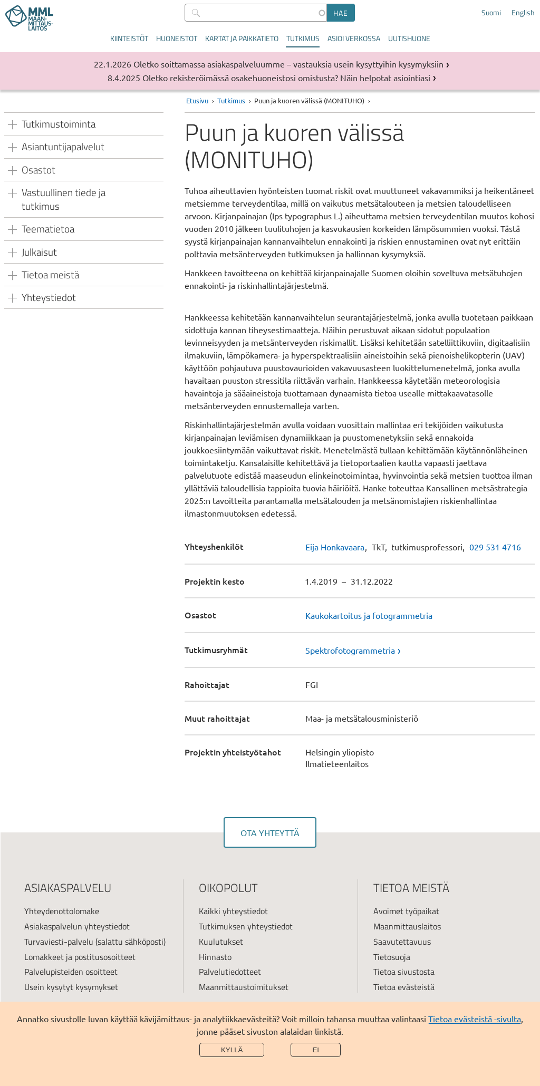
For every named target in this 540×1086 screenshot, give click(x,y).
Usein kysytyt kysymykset (71, 987)
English (523, 12)
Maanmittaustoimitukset (243, 987)
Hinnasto (215, 957)
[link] (420, 650)
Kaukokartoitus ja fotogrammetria (368, 615)
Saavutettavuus (402, 941)
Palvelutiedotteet (230, 971)
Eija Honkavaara (334, 546)
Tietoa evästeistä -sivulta (474, 1018)
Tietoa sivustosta (404, 971)
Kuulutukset (221, 941)
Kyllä (232, 1050)
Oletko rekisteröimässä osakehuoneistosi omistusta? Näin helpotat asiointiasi (286, 77)
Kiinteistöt (129, 38)
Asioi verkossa (353, 38)
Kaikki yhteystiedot (233, 911)
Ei (315, 1050)
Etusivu (197, 100)
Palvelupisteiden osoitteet (71, 971)
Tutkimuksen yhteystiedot (246, 926)
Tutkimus (303, 38)
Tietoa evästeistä (404, 987)
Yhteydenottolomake (61, 911)
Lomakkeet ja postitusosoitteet (80, 957)
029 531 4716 (495, 546)
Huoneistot (176, 38)
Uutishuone (409, 38)
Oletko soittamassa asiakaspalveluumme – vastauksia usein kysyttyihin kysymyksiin (288, 64)
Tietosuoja (391, 957)
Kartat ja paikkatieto (241, 38)
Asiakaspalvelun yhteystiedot (77, 926)
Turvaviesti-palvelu (58, 941)
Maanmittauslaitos (407, 926)
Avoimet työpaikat (406, 911)
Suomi (491, 12)
